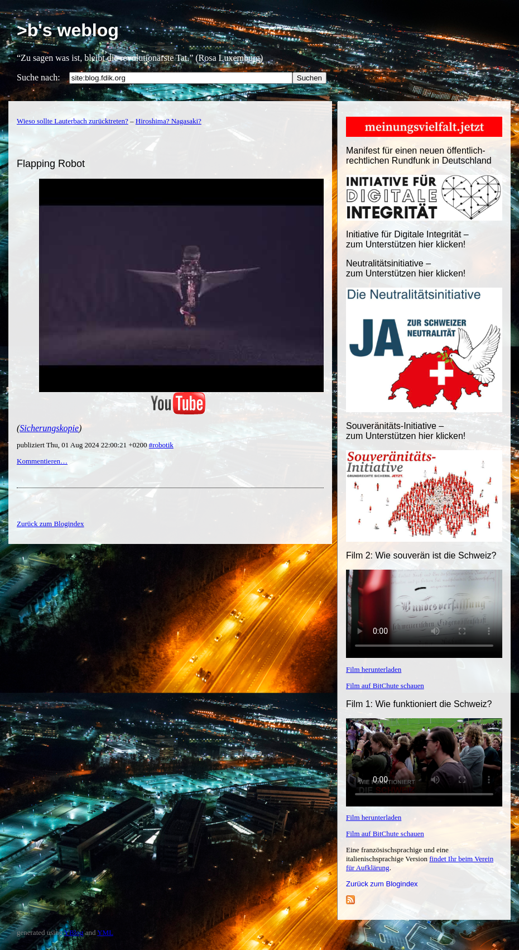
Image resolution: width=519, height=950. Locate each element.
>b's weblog (68, 30)
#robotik (161, 445)
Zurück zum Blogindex (382, 884)
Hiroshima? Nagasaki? (168, 121)
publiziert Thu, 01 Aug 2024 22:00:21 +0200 (83, 445)
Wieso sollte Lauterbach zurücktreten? (72, 121)
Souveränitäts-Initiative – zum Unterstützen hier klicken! (405, 431)
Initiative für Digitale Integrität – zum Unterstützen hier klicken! (407, 239)
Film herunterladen (373, 669)
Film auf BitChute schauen (385, 685)
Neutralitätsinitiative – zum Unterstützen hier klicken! (405, 268)
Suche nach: (38, 77)
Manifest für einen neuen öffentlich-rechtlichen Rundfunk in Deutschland (419, 155)
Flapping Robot (51, 163)
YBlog (74, 932)
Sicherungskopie (49, 428)
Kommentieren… (42, 461)
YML (105, 932)
